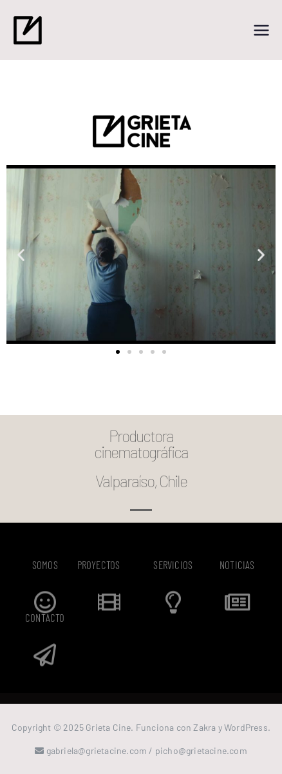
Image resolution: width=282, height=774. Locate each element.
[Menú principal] (261, 30)
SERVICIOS (173, 566)
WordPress (246, 727)
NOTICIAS (237, 566)
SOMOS (45, 566)
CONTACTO (45, 619)
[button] (21, 255)
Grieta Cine (108, 727)
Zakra (204, 727)
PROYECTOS (98, 566)
